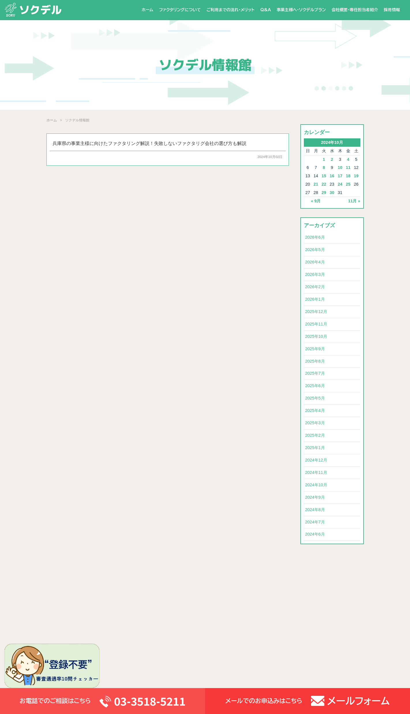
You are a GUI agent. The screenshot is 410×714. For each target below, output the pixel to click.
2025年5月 (315, 398)
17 (340, 176)
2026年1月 (315, 299)
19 (356, 176)
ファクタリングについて (180, 10)
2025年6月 (315, 385)
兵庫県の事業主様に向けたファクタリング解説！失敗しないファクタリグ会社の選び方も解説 (149, 143)
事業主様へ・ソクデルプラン (301, 10)
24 (340, 184)
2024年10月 (316, 485)
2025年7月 (315, 373)
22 (323, 184)
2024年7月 (315, 522)
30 (332, 192)
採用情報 (392, 10)
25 (348, 184)
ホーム (147, 10)
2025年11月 (316, 324)
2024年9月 (315, 497)
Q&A (265, 10)
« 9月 (316, 201)
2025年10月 (316, 336)
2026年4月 (315, 262)
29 (323, 192)
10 (340, 167)
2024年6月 (315, 534)
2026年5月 (315, 249)
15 (323, 176)
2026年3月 (315, 274)
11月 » (354, 201)
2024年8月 (315, 509)
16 (332, 176)
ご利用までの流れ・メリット (230, 10)
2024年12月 (316, 460)
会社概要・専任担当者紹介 (355, 10)
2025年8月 (315, 361)
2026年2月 (315, 287)
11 (348, 167)
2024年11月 (316, 472)
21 (315, 184)
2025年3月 (315, 423)
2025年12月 (316, 311)
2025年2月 (315, 435)
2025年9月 (315, 348)
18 (348, 176)
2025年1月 (315, 447)
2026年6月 (315, 237)
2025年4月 (315, 410)
